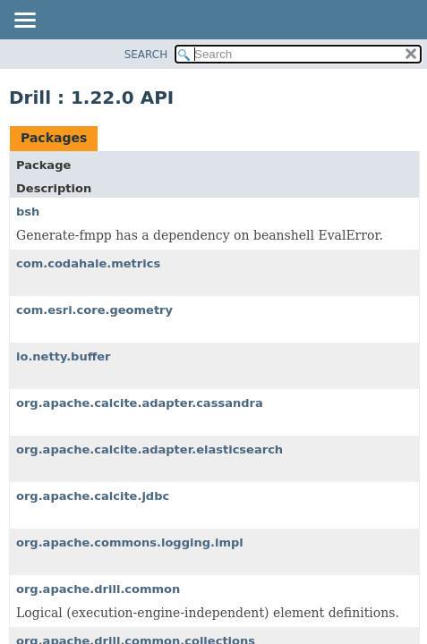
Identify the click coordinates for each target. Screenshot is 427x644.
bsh (27, 211)
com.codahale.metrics (88, 263)
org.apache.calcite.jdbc (92, 496)
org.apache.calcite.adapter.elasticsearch (149, 449)
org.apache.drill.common (98, 589)
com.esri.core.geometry (94, 310)
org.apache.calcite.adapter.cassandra (139, 403)
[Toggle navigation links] (24, 21)
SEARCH (146, 54)
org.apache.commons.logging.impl (129, 542)
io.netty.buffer (63, 356)
